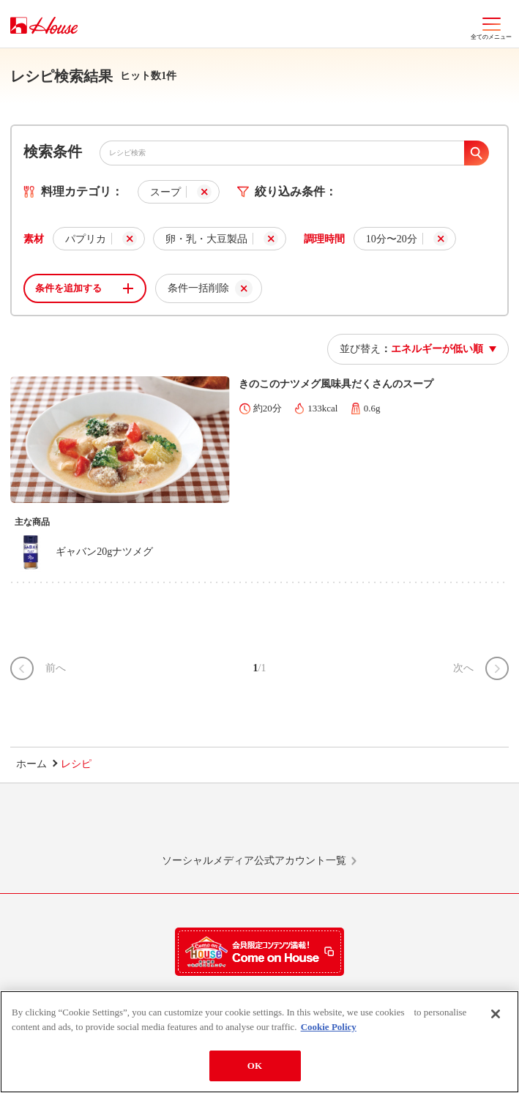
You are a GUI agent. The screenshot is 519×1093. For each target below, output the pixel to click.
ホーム (31, 763)
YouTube (420, 825)
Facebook (313, 825)
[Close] (495, 1014)
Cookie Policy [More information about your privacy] (328, 1026)
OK (254, 1065)
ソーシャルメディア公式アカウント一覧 (254, 860)
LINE (99, 825)
